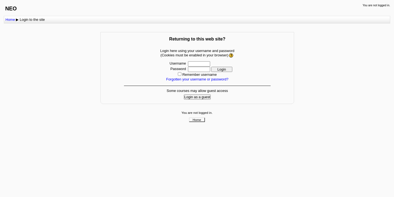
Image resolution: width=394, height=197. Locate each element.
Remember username (199, 75)
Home (10, 20)
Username (178, 63)
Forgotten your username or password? (197, 79)
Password (178, 69)
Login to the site (32, 20)
